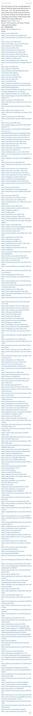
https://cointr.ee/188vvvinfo (10, 75)
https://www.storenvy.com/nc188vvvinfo (14, 168)
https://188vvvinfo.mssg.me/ (10, 239)
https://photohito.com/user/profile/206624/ (15, 455)
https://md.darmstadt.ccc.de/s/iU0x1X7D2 (15, 152)
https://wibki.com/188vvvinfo (10, 416)
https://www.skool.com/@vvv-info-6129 (14, 171)
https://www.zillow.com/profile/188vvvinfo (15, 449)
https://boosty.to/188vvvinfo (10, 231)
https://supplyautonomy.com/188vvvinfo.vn (15, 526)
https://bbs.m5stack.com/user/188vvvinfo (15, 306)
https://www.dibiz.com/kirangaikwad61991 (15, 406)
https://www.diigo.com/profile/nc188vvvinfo (15, 148)
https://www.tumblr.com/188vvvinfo (13, 50)
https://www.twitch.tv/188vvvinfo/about (14, 54)
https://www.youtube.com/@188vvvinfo (14, 35)
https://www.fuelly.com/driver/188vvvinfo (14, 387)
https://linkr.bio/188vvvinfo (10, 146)
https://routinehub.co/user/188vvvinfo (13, 528)
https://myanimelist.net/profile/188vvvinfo (15, 208)
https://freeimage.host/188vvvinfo (12, 274)
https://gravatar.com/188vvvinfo (11, 46)
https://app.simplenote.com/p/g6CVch (14, 711)
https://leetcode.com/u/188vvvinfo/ (13, 229)
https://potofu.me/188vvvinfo (10, 316)
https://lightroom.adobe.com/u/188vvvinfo (15, 94)
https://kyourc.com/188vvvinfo (11, 530)
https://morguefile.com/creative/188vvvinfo (15, 243)
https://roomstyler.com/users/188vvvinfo (14, 408)
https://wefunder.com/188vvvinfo (12, 237)
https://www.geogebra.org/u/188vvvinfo (14, 60)
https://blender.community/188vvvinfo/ (14, 474)
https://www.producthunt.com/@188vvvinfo (15, 135)
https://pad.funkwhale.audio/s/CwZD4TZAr (15, 374)
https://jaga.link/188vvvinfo (10, 69)
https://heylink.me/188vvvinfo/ (11, 58)
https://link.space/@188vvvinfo (11, 312)
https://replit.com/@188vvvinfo (11, 225)
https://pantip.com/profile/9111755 (13, 618)
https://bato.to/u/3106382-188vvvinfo (13, 460)
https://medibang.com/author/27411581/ (14, 403)
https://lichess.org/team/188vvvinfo (13, 216)
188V (10, 10)
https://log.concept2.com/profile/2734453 (15, 310)
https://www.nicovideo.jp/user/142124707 (15, 173)
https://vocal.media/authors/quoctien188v (15, 626)
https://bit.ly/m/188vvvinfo (10, 48)
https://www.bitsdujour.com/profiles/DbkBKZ (16, 634)
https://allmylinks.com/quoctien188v (13, 624)
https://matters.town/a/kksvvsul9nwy (13, 709)
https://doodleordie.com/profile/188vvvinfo (15, 378)
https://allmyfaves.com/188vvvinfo (12, 360)
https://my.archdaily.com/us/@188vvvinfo (15, 56)
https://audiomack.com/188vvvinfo (12, 214)
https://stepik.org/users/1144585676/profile (15, 628)
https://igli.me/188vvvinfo (9, 67)
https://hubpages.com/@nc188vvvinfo (13, 177)
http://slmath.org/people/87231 (11, 385)
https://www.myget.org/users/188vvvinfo (14, 291)
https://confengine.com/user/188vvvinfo (14, 324)
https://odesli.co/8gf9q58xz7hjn (11, 453)
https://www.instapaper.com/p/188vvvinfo (15, 181)
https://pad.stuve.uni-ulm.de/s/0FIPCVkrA (15, 258)
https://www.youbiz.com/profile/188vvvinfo (15, 501)
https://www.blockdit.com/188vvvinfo (13, 339)
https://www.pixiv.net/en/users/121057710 (15, 137)
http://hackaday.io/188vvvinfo (11, 322)
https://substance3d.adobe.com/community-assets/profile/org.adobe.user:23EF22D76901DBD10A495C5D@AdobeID (16, 85)
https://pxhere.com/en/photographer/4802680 (16, 227)
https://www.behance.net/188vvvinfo (13, 52)
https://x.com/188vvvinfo (9, 33)
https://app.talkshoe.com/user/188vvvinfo (15, 308)
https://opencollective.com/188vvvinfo (14, 143)
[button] (30, 712)
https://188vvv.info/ (13, 21)
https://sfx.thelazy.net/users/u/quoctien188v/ (16, 686)
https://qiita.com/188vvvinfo (10, 150)
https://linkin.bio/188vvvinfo (10, 245)
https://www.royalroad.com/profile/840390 (15, 326)
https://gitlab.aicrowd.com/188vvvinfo (13, 362)
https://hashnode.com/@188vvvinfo (13, 162)
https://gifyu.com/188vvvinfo (10, 260)
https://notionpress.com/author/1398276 (14, 682)
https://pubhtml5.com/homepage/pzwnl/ (14, 189)
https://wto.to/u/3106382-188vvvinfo (13, 458)
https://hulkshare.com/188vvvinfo (12, 289)
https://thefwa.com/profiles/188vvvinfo (14, 256)
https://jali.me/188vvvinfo (9, 79)
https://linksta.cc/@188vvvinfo (11, 77)
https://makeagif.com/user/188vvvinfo (14, 329)
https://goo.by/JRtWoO (8, 641)
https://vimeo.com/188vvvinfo (11, 42)
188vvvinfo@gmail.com (13, 29)
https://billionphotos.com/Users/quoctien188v (16, 695)
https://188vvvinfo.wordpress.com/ (12, 110)
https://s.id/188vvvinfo (8, 81)
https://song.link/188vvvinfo (10, 532)
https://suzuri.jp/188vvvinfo (10, 187)
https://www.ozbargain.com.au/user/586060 (15, 516)
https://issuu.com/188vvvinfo (11, 123)
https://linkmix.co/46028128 (10, 376)
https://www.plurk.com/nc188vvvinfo (13, 200)
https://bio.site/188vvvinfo (10, 195)
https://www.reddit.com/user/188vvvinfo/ (14, 44)
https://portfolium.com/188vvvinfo (12, 318)
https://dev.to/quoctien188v (10, 589)
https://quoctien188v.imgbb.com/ (12, 595)
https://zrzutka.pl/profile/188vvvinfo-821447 (15, 218)
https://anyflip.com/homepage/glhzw (13, 179)
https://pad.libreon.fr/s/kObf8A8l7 (12, 688)
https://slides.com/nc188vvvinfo (11, 206)
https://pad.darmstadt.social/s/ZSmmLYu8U (15, 451)
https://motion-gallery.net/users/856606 (14, 684)
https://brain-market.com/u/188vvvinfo (14, 541)
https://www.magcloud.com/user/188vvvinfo (16, 175)
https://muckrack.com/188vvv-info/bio (13, 198)
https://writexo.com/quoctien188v (12, 651)
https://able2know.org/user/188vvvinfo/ (14, 410)
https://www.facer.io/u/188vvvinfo (12, 372)
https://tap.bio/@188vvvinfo (10, 574)
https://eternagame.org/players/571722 (14, 653)
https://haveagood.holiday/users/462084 (14, 668)
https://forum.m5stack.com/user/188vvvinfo (15, 349)
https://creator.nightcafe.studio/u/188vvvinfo (16, 534)
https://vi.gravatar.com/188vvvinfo (12, 100)
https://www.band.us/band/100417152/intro (15, 139)
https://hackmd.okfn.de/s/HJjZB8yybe (13, 320)
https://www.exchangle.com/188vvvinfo (14, 418)
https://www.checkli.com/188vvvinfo (13, 401)
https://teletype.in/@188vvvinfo (11, 241)
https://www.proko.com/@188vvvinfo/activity (16, 564)
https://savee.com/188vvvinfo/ (11, 314)
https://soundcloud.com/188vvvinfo (13, 116)
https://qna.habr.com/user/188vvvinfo (13, 141)
